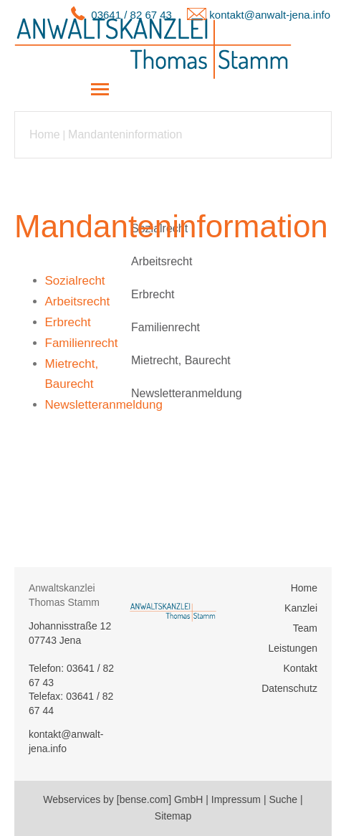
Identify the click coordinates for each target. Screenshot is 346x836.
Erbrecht (152, 294)
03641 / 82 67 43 (131, 15)
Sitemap (173, 816)
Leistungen (292, 648)
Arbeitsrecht (161, 261)
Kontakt (300, 668)
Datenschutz (289, 688)
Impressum (236, 799)
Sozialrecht (159, 228)
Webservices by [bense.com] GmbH (123, 799)
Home (44, 134)
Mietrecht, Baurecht (181, 360)
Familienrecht (165, 327)
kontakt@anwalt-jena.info (269, 15)
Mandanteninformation (125, 134)
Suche (283, 799)
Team (305, 628)
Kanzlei (300, 608)
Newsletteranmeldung (186, 393)
